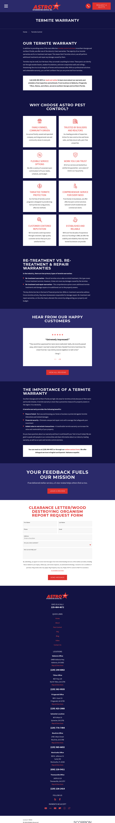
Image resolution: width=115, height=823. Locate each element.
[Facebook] (60, 799)
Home (57, 618)
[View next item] (59, 359)
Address (26, 536)
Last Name (62, 522)
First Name (27, 522)
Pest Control (57, 627)
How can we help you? (30, 549)
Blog (57, 636)
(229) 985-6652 (57, 747)
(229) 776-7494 (57, 727)
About (57, 623)
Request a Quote (101, 6)
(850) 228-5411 (57, 769)
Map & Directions (57, 665)
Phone (26, 529)
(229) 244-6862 (57, 669)
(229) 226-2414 (57, 788)
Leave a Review (57, 491)
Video (58, 640)
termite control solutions (66, 48)
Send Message (57, 577)
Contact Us (57, 645)
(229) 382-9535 (57, 689)
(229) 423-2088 (57, 708)
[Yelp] (55, 799)
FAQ (57, 632)
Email (60, 529)
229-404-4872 (57, 607)
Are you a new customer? (31, 543)
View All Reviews (57, 372)
